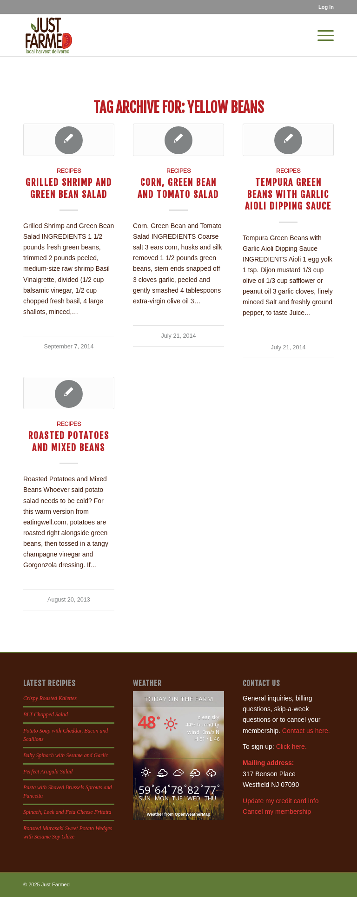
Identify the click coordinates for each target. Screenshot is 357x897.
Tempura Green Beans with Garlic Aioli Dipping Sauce (288, 194)
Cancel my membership (277, 811)
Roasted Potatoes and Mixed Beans (68, 441)
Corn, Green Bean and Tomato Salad (178, 188)
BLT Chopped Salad (45, 714)
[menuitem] (324, 7)
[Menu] (321, 35)
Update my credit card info (280, 801)
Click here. (291, 746)
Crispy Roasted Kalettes (50, 698)
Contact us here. (306, 730)
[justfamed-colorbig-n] (48, 35)
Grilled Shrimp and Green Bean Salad (69, 188)
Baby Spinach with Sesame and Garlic (65, 755)
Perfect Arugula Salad (48, 771)
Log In (326, 7)
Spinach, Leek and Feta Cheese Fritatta (67, 812)
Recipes (69, 171)
